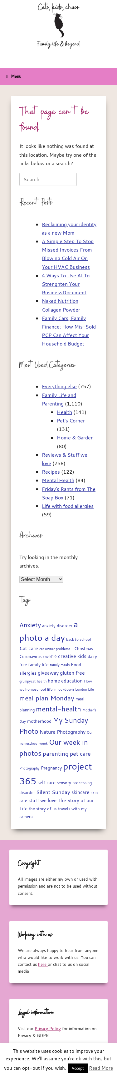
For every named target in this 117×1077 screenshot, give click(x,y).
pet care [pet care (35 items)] (80, 753)
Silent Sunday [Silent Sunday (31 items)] (53, 792)
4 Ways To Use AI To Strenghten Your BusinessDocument (66, 284)
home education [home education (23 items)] (65, 681)
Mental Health (58, 480)
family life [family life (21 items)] (38, 664)
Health (64, 412)
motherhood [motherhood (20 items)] (39, 721)
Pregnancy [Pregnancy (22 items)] (51, 768)
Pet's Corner (71, 420)
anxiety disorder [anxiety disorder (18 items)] (57, 625)
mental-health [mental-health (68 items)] (58, 708)
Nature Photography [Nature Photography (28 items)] (62, 731)
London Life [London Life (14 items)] (84, 689)
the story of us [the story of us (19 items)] (42, 809)
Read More (101, 1068)
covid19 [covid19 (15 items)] (50, 656)
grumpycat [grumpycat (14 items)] (27, 681)
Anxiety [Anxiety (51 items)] (30, 625)
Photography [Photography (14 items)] (29, 768)
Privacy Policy (48, 1028)
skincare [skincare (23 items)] (80, 792)
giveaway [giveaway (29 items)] (48, 672)
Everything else (59, 386)
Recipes (51, 471)
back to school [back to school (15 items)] (78, 639)
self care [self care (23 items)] (46, 783)
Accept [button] (77, 1068)
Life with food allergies (68, 506)
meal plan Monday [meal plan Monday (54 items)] (46, 698)
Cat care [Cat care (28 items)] (28, 648)
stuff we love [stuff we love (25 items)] (42, 800)
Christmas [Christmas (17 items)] (83, 648)
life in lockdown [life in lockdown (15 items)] (60, 689)
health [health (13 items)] (41, 681)
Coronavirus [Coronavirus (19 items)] (30, 656)
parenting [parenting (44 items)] (56, 753)
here (43, 964)
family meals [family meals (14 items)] (60, 664)
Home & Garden (75, 437)
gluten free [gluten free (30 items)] (72, 672)
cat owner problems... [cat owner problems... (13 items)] (56, 649)
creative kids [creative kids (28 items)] (72, 656)
